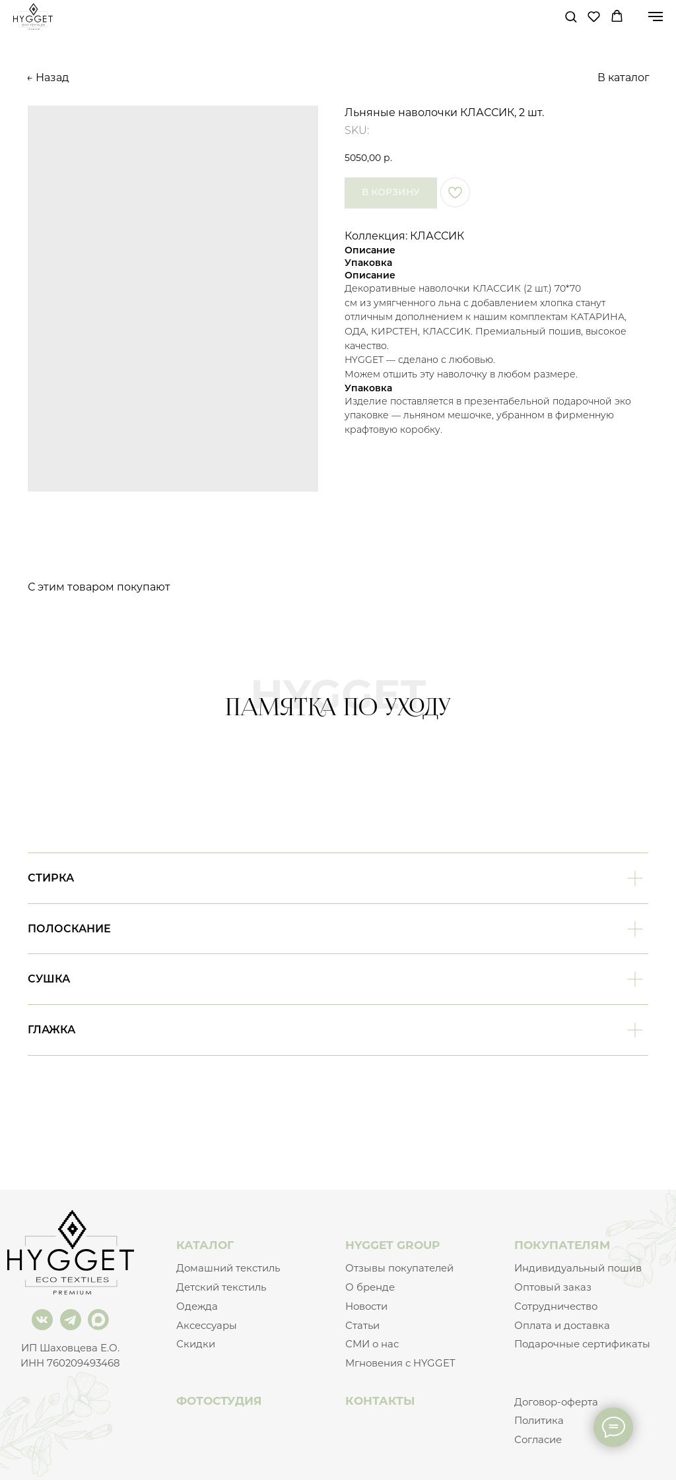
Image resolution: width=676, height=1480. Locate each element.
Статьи (362, 1326)
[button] (570, 16)
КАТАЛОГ (205, 1245)
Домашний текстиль (228, 1268)
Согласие (538, 1440)
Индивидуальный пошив (578, 1268)
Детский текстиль (221, 1287)
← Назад (47, 77)
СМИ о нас (372, 1344)
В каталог (623, 77)
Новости (366, 1306)
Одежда (197, 1306)
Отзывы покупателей (399, 1268)
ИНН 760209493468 (70, 1363)
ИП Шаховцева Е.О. (70, 1348)
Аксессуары (206, 1326)
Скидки (195, 1344)
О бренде (370, 1287)
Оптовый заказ (553, 1287)
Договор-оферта (556, 1402)
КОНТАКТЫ (380, 1400)
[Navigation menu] (655, 16)
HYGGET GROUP (392, 1245)
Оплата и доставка (562, 1326)
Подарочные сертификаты (582, 1344)
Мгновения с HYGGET (400, 1363)
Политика (539, 1421)
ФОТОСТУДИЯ (219, 1400)
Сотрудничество (555, 1306)
